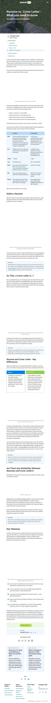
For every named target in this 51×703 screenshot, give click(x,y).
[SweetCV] (25, 2)
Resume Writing (19, 688)
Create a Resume (9, 694)
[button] (25, 40)
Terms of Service (31, 701)
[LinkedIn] (31, 632)
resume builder (12, 270)
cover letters (26, 61)
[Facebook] (33, 632)
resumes (18, 61)
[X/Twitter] (43, 692)
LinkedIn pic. (25, 169)
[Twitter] (35, 632)
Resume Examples (20, 698)
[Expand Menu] (47, 2)
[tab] (25, 40)
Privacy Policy (38, 701)
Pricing (28, 687)
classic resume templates (29, 616)
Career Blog (18, 694)
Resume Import (8, 692)
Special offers (30, 692)
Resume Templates (9, 690)
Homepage (7, 688)
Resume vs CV (19, 696)
